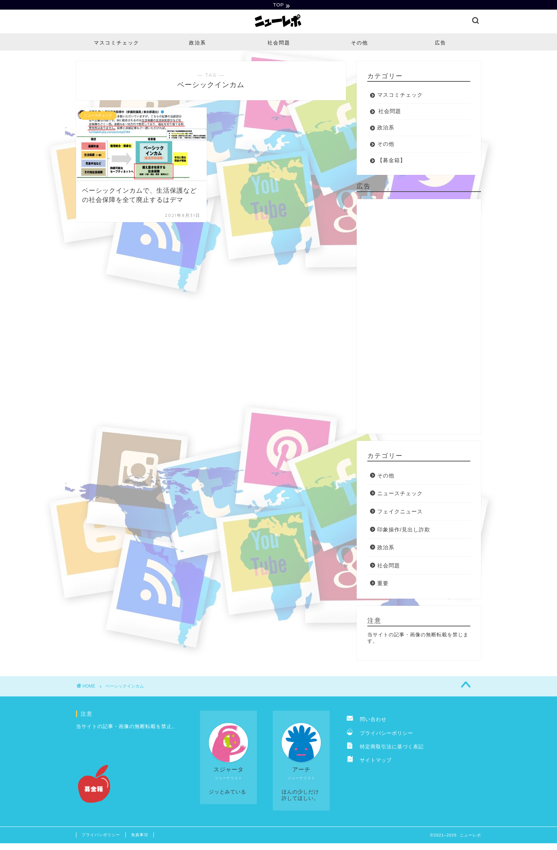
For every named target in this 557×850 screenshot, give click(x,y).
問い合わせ (366, 720)
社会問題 (278, 43)
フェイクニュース (400, 512)
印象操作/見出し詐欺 (403, 530)
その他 (359, 43)
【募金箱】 (391, 161)
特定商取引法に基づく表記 (385, 747)
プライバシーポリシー (380, 734)
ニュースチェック (400, 494)
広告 (440, 43)
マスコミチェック (116, 43)
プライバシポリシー (101, 835)
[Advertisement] (418, 317)
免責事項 (139, 835)
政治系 (197, 43)
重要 (383, 584)
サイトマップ (369, 761)
